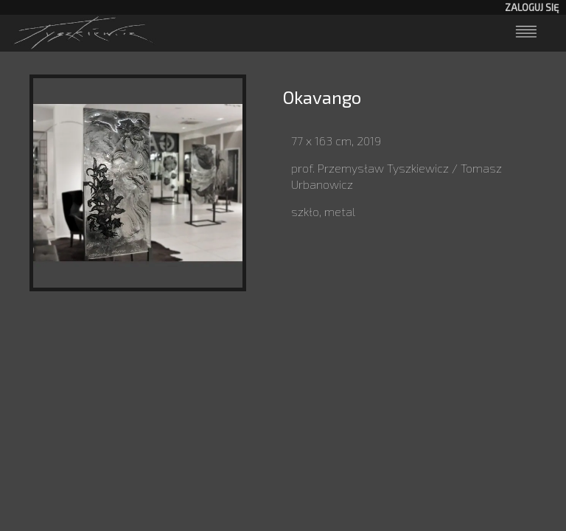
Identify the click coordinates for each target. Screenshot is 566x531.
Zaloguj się (532, 7)
